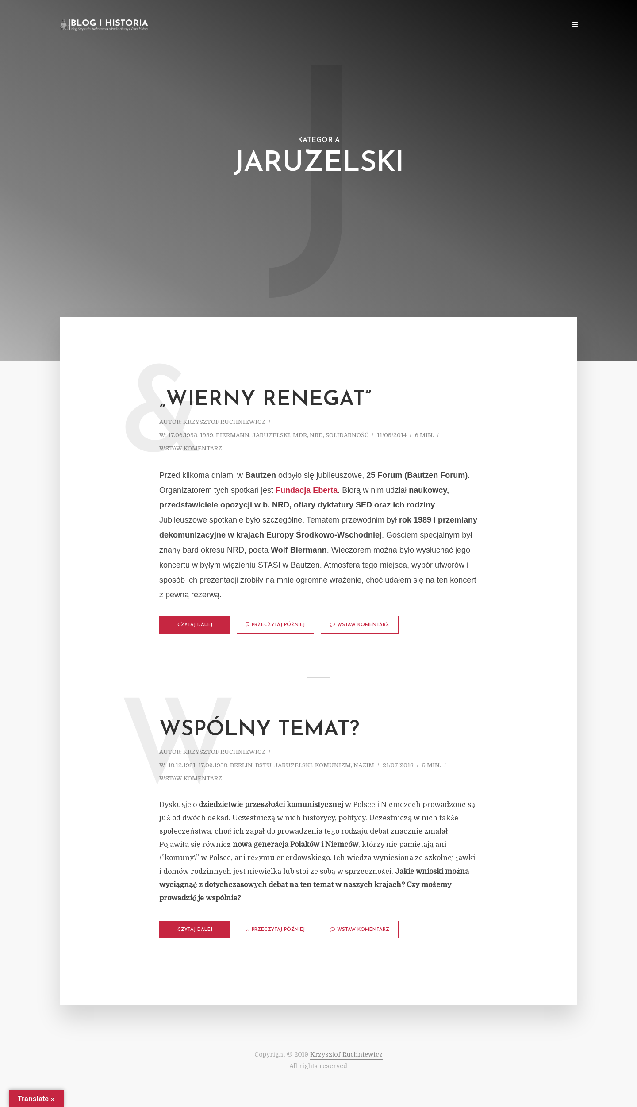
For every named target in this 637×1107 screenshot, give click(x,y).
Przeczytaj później (275, 624)
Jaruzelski (271, 435)
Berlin (241, 765)
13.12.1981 (182, 765)
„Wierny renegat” (265, 400)
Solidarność (347, 435)
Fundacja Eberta (305, 490)
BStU (263, 765)
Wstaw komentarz (190, 448)
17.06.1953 (182, 435)
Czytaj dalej (194, 625)
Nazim (363, 765)
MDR (300, 435)
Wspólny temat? (259, 730)
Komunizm (333, 765)
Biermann (232, 435)
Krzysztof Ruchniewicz (224, 422)
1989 (206, 435)
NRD (316, 435)
